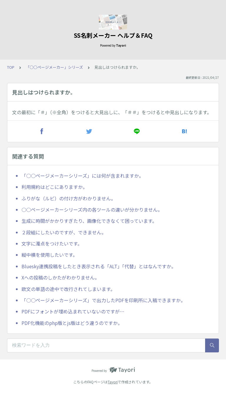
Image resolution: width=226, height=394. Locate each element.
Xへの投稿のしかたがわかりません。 (60, 277)
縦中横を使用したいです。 (49, 254)
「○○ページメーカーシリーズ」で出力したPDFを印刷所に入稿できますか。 (103, 300)
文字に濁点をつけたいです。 (51, 243)
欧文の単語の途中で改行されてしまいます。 (68, 288)
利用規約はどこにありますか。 (54, 186)
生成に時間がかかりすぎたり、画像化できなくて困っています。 (89, 220)
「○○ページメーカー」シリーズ (54, 67)
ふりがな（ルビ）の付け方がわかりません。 (68, 198)
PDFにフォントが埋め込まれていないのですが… (72, 311)
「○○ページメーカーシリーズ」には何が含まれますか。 (82, 175)
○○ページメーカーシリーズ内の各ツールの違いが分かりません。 (91, 209)
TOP (10, 67)
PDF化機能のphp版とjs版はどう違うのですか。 (71, 322)
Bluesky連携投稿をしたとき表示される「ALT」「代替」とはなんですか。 (98, 266)
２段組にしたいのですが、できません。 (63, 232)
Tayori (113, 381)
